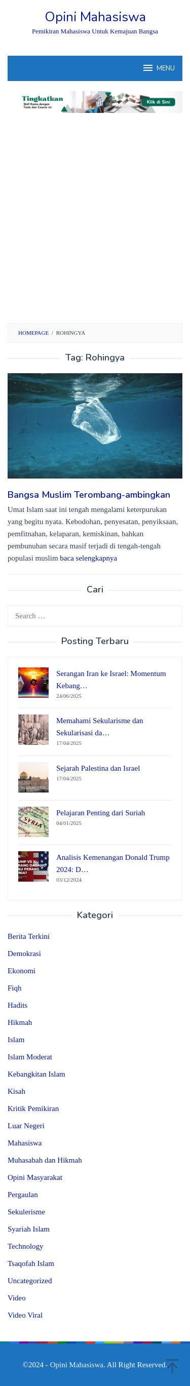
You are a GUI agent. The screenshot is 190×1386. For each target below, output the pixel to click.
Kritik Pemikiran (33, 1108)
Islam (16, 1040)
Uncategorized (30, 1281)
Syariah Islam (29, 1229)
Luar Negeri (26, 1126)
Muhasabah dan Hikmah (45, 1160)
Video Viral (25, 1315)
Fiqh (15, 988)
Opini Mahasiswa (95, 17)
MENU (158, 68)
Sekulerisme (26, 1212)
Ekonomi (21, 971)
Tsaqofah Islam (31, 1263)
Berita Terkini (29, 936)
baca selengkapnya (88, 558)
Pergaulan (23, 1195)
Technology (26, 1246)
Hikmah (20, 1022)
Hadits (17, 1005)
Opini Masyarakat (35, 1177)
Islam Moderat (30, 1057)
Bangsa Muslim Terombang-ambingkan (89, 495)
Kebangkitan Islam (36, 1074)
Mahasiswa (25, 1143)
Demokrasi (24, 953)
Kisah (16, 1091)
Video (17, 1298)
